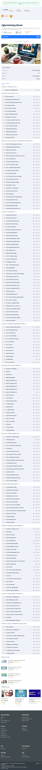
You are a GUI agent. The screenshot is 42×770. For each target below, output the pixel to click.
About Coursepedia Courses (27, 718)
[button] (37, 3)
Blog (1, 718)
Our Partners (3, 748)
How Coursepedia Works (5, 720)
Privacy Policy (24, 755)
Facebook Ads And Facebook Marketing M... (35, 699)
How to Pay (24, 748)
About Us (2, 717)
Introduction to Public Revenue (14, 673)
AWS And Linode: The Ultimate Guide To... (19, 699)
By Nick (9, 663)
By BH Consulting (18, 705)
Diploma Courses (4, 735)
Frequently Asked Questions (6, 756)
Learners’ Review (4, 722)
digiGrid (20, 32)
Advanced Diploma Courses (6, 737)
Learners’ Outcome (25, 720)
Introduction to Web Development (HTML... (17, 660)
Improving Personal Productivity (14, 680)
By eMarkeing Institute (33, 703)
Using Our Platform (25, 717)
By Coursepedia (11, 677)
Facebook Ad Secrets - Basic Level (15, 667)
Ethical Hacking (4, 698)
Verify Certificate (25, 730)
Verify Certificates (27, 11)
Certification (24, 728)
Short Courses (3, 733)
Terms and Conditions (26, 756)
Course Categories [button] (19, 11)
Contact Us (3, 755)
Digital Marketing (7, 32)
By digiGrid (3, 703)
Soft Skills (2, 732)
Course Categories (4, 730)
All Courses (11, 11)
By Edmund (10, 670)
